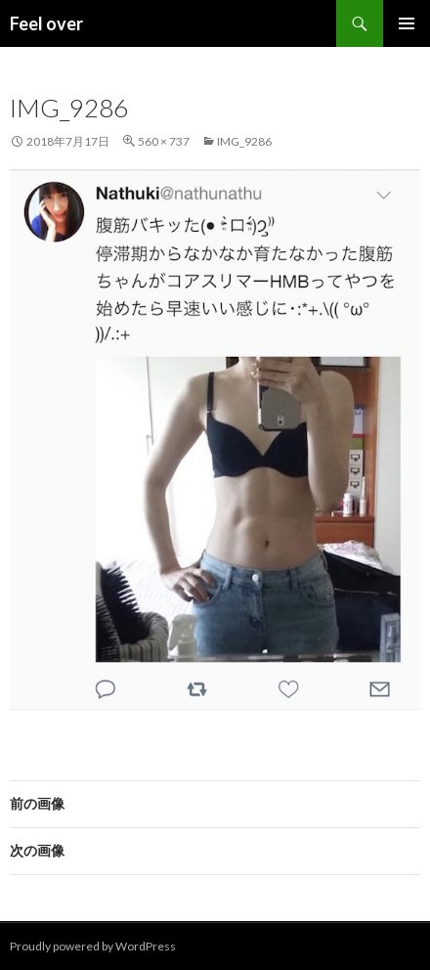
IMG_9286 (244, 141)
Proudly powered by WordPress (93, 946)
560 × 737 (164, 141)
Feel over (46, 23)
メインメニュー (406, 23)
